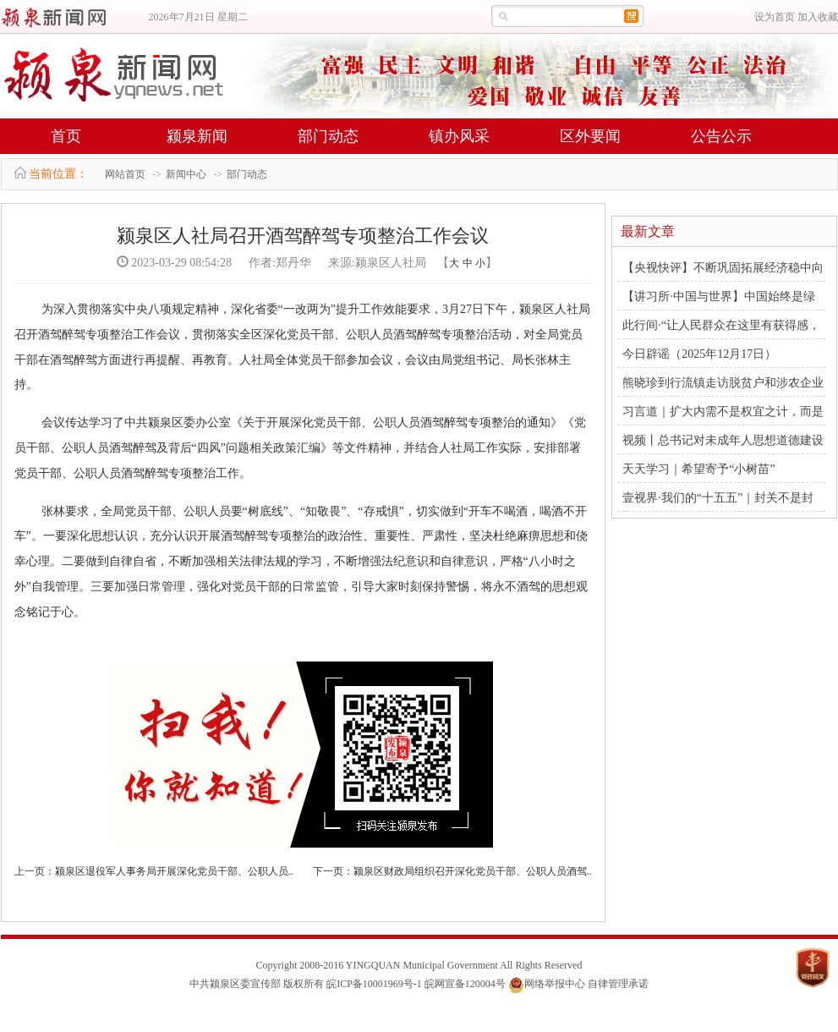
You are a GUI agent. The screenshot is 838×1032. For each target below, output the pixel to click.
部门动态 (328, 136)
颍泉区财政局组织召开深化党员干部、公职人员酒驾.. (472, 871)
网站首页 (125, 174)
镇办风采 (459, 136)
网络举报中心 (554, 984)
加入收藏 (817, 17)
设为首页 (774, 17)
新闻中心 (186, 174)
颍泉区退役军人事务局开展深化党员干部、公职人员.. (174, 871)
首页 (66, 136)
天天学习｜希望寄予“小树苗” (698, 469)
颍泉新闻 (197, 136)
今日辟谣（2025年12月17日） (699, 354)
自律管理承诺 (618, 984)
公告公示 (721, 136)
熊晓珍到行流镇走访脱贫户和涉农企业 (723, 382)
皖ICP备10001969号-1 (374, 984)
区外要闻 (590, 136)
